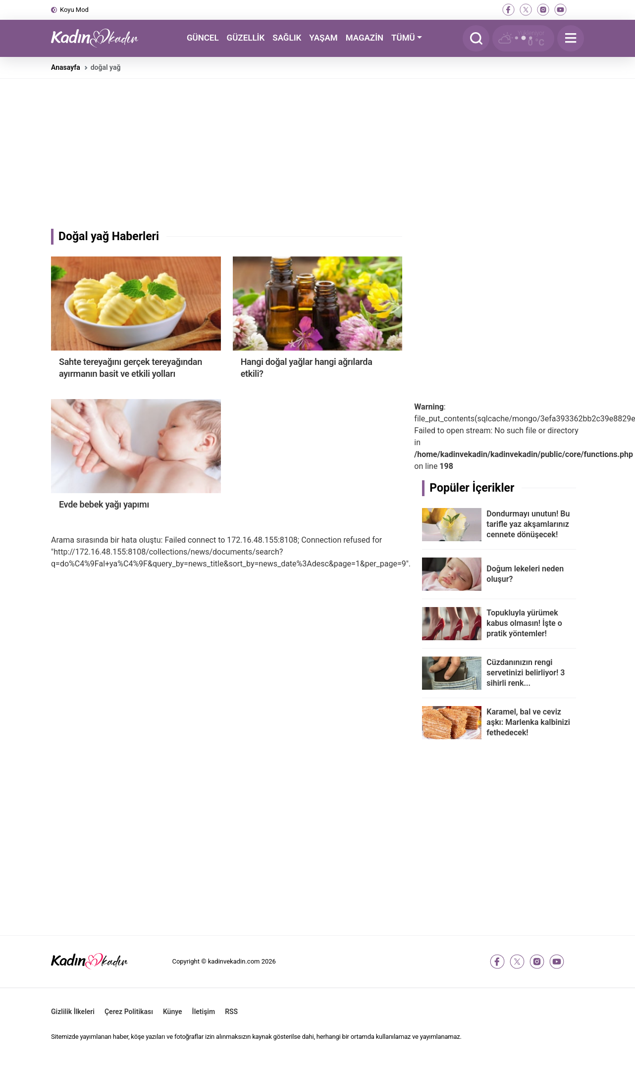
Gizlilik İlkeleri (73, 1012)
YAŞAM (323, 38)
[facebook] (508, 9)
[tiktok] (578, 9)
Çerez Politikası (129, 1012)
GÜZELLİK (246, 38)
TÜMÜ (403, 38)
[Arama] (476, 38)
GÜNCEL (203, 38)
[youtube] (560, 9)
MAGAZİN (364, 38)
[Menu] (570, 38)
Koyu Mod (74, 9)
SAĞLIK (286, 38)
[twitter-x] (526, 9)
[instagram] (543, 9)
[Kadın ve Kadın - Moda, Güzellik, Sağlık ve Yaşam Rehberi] (100, 38)
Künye (172, 1012)
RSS (231, 1012)
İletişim (203, 1012)
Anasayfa (65, 67)
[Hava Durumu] (523, 38)
